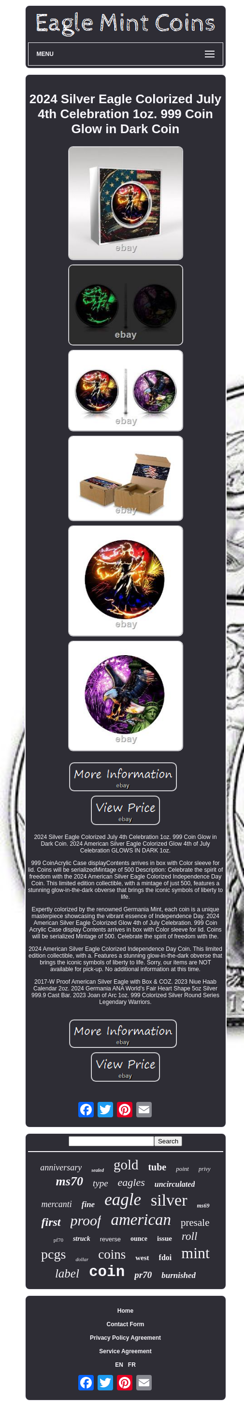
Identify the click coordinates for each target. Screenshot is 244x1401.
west (142, 1258)
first (50, 1222)
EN (119, 1364)
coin (107, 1272)
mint (195, 1253)
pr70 (143, 1275)
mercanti (56, 1204)
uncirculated (175, 1184)
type (100, 1183)
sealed (97, 1170)
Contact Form (125, 1324)
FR (132, 1364)
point (182, 1168)
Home (125, 1310)
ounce (138, 1238)
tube (157, 1167)
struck (81, 1238)
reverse (110, 1239)
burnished (178, 1275)
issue (164, 1238)
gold (126, 1164)
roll (189, 1236)
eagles (131, 1182)
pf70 (58, 1240)
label (67, 1273)
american (141, 1219)
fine (88, 1204)
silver (169, 1200)
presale (195, 1222)
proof (86, 1220)
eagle (122, 1199)
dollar (81, 1259)
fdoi (165, 1257)
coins (112, 1254)
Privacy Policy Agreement (125, 1337)
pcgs (53, 1254)
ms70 (69, 1181)
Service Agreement (125, 1351)
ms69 (203, 1205)
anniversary (61, 1167)
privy (205, 1169)
